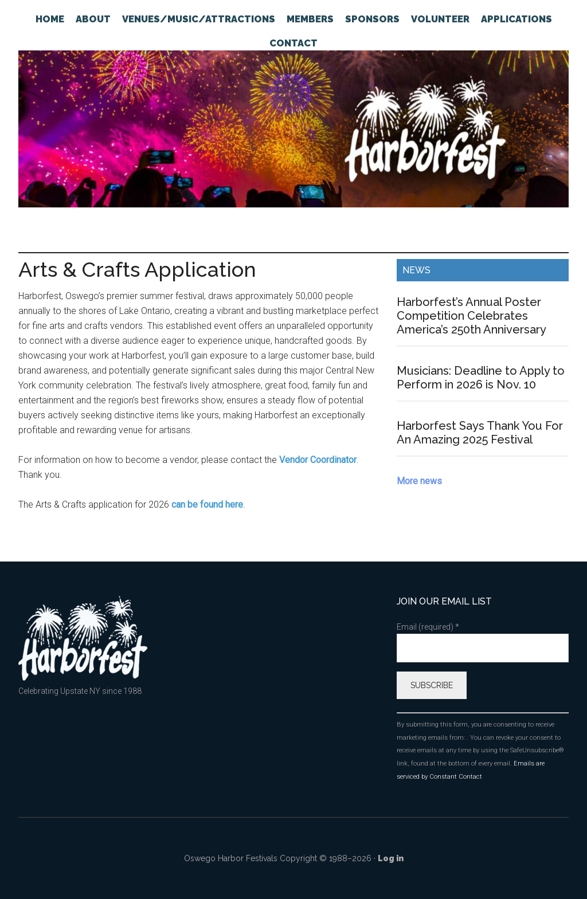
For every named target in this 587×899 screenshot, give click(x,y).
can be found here (207, 504)
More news (419, 481)
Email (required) (428, 626)
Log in (391, 858)
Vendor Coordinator (318, 459)
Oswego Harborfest (293, 129)
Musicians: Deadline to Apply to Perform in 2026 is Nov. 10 (481, 377)
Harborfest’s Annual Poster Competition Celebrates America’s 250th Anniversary (471, 315)
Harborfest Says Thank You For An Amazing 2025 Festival (480, 432)
